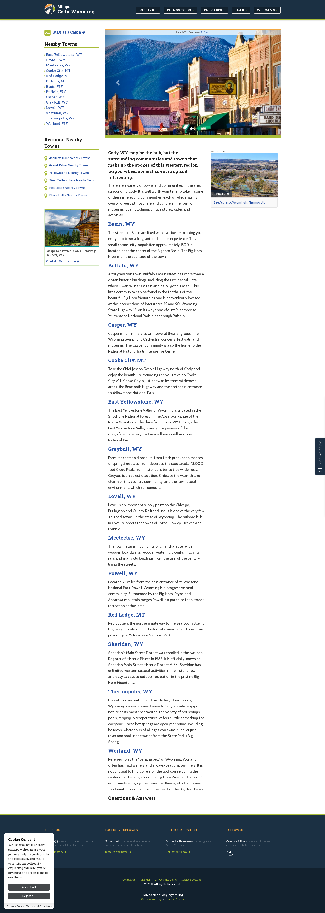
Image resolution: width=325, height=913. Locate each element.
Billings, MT (56, 81)
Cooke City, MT (127, 360)
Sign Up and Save (118, 852)
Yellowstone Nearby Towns (69, 173)
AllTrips (64, 6)
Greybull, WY (125, 449)
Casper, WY (122, 325)
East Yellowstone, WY (136, 401)
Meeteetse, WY (126, 537)
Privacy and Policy (166, 879)
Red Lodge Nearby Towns (67, 188)
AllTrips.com (207, 32)
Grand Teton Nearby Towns (69, 165)
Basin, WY (121, 224)
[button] (118, 82)
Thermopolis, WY (130, 691)
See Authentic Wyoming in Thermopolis (239, 202)
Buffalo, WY (123, 265)
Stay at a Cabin (69, 32)
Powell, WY (123, 573)
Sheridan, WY (125, 644)
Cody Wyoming (76, 11)
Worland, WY (125, 750)
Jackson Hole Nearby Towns (69, 158)
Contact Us (129, 879)
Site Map (145, 879)
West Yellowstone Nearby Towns (73, 180)
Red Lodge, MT (126, 614)
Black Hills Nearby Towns (68, 195)
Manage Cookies (191, 879)
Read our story (55, 852)
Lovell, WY (122, 496)
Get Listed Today (178, 852)
